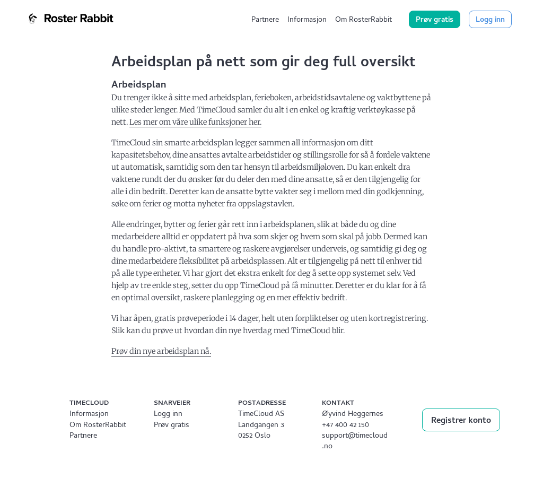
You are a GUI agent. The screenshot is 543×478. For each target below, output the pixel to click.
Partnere (265, 20)
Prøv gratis (434, 20)
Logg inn (490, 20)
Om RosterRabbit (363, 20)
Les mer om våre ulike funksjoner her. (195, 122)
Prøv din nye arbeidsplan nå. (161, 351)
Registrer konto (461, 421)
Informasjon (307, 20)
